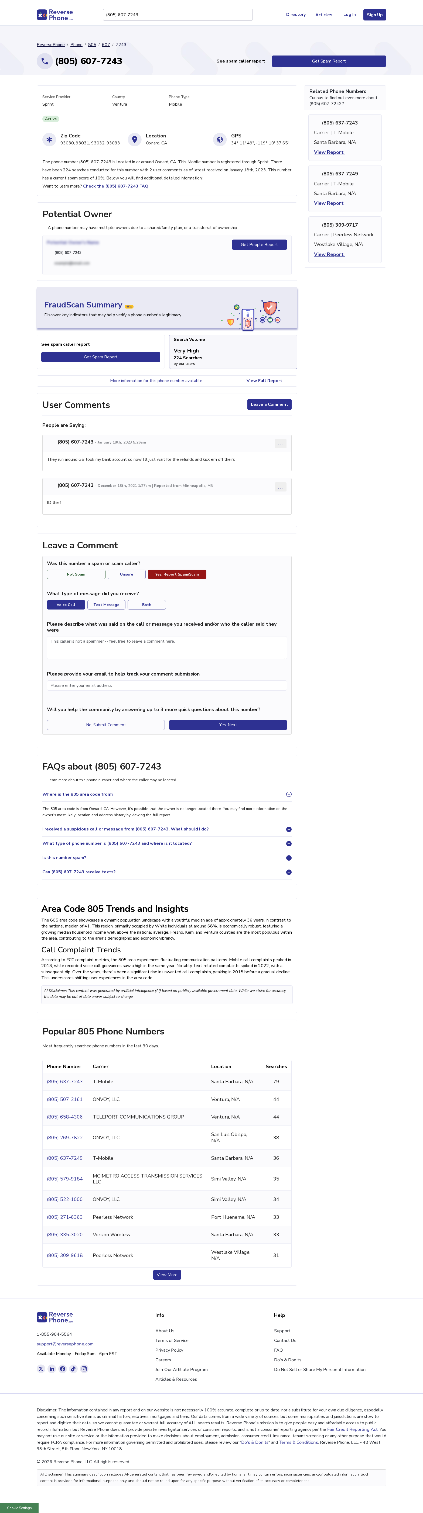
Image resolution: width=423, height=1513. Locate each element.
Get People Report (259, 245)
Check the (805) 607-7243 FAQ (115, 186)
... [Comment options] (281, 443)
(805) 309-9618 (65, 1255)
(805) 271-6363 (65, 1217)
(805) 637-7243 (65, 1081)
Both (146, 604)
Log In (349, 15)
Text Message (106, 604)
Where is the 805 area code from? (78, 794)
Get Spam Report (329, 61)
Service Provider (56, 96)
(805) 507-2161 (65, 1099)
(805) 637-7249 (65, 1158)
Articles (323, 15)
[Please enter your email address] (167, 685)
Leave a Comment (269, 404)
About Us (164, 1331)
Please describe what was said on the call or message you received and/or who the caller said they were (162, 627)
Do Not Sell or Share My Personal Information (320, 1370)
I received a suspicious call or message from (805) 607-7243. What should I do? (125, 829)
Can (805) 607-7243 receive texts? (79, 872)
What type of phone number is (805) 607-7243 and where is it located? (117, 843)
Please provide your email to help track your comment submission (123, 674)
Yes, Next (228, 725)
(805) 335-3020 (65, 1234)
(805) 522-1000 (65, 1199)
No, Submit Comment (106, 725)
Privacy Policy (169, 1350)
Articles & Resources (176, 1379)
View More (167, 1275)
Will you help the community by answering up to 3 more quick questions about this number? (153, 709)
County (118, 96)
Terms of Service (172, 1341)
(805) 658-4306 (65, 1117)
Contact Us (285, 1341)
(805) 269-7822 (65, 1137)
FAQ (278, 1350)
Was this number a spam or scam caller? (96, 563)
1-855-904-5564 (54, 1334)
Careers (163, 1360)
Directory (298, 15)
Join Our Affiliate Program (181, 1370)
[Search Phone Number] (246, 15)
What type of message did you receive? (93, 594)
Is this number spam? (64, 858)
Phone (76, 45)
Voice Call (66, 604)
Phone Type (179, 96)
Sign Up (375, 15)
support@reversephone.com (65, 1344)
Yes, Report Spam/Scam (177, 574)
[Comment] (167, 647)
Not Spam (76, 574)
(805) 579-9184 (65, 1179)
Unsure (126, 574)
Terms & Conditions (298, 1442)
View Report (333, 152)
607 (106, 45)
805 (92, 45)
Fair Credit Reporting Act (352, 1429)
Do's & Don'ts (287, 1360)
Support (282, 1331)
